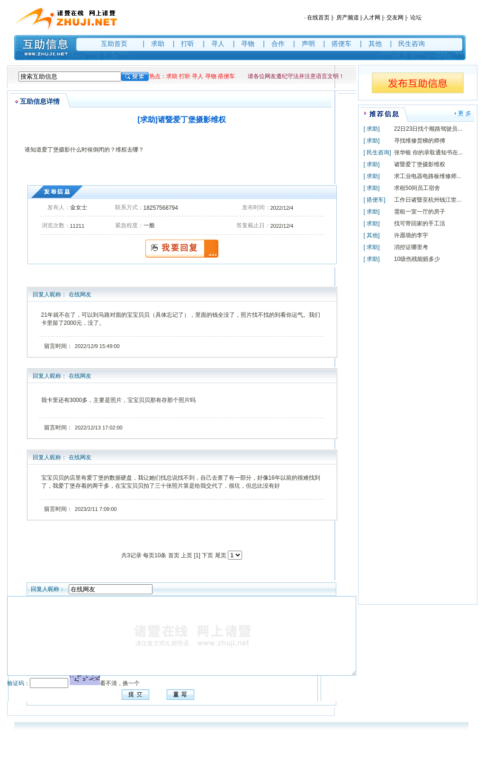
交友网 (395, 17)
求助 (157, 43)
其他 (375, 43)
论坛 (416, 17)
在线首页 (318, 17)
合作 (278, 43)
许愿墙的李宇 (411, 235)
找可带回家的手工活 (419, 223)
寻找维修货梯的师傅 (419, 140)
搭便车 (341, 43)
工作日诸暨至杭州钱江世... (427, 199)
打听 (187, 43)
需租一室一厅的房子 (419, 211)
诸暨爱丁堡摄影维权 (419, 164)
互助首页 (114, 43)
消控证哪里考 (411, 247)
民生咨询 (411, 43)
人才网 (371, 17)
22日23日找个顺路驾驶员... (428, 128)
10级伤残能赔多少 (417, 259)
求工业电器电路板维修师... (427, 176)
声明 (308, 43)
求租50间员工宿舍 (417, 188)
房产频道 (347, 17)
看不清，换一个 (120, 683)
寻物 (247, 43)
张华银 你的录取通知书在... (428, 152)
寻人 (218, 43)
